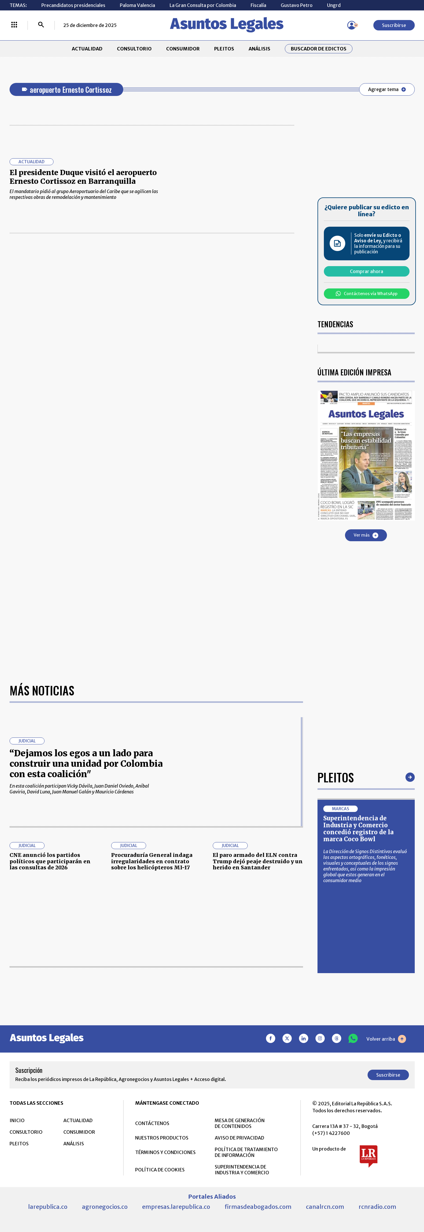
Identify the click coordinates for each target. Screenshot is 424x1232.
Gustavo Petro (297, 5)
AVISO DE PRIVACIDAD (239, 1138)
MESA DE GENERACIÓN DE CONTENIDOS (240, 1123)
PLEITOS (224, 49)
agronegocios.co (105, 1206)
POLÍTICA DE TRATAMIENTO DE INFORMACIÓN (246, 1152)
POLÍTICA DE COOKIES (160, 1170)
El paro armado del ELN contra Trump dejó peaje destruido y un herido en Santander (258, 861)
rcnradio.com (377, 1206)
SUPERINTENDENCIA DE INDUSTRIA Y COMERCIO (242, 1169)
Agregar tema (387, 89)
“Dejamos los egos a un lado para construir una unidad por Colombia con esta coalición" (86, 763)
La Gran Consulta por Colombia (203, 5)
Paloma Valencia (137, 5)
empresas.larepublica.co (176, 1206)
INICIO (17, 1120)
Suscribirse (394, 25)
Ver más (366, 535)
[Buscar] (41, 25)
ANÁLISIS (259, 49)
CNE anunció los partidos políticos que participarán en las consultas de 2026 (50, 861)
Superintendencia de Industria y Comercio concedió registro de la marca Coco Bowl (358, 829)
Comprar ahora (366, 271)
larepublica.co (47, 1206)
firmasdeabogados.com (258, 1206)
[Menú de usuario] (352, 25)
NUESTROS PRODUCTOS (161, 1138)
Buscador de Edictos (318, 49)
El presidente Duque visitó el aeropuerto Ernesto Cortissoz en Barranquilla (83, 177)
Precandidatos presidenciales (73, 5)
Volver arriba (386, 1039)
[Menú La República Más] (14, 25)
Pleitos (335, 777)
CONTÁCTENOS (152, 1123)
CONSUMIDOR (183, 49)
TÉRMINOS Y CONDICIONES (165, 1152)
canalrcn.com (325, 1206)
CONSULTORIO (134, 49)
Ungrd (334, 5)
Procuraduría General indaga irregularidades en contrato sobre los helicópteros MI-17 (151, 861)
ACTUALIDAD (87, 49)
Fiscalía (258, 5)
